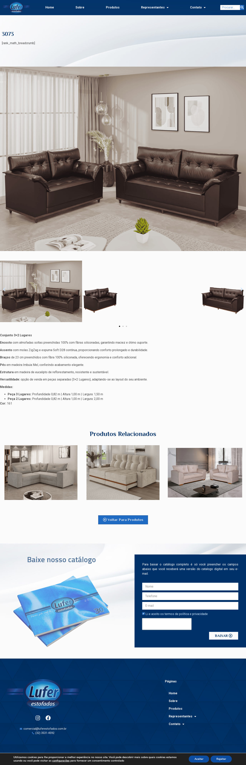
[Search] (242, 7)
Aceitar (198, 759)
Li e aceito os (176, 614)
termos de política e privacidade (186, 614)
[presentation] (166, 624)
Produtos (113, 7)
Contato (198, 7)
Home (49, 7)
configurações (61, 761)
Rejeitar (221, 759)
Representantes (155, 7)
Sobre (80, 7)
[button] (4, 289)
